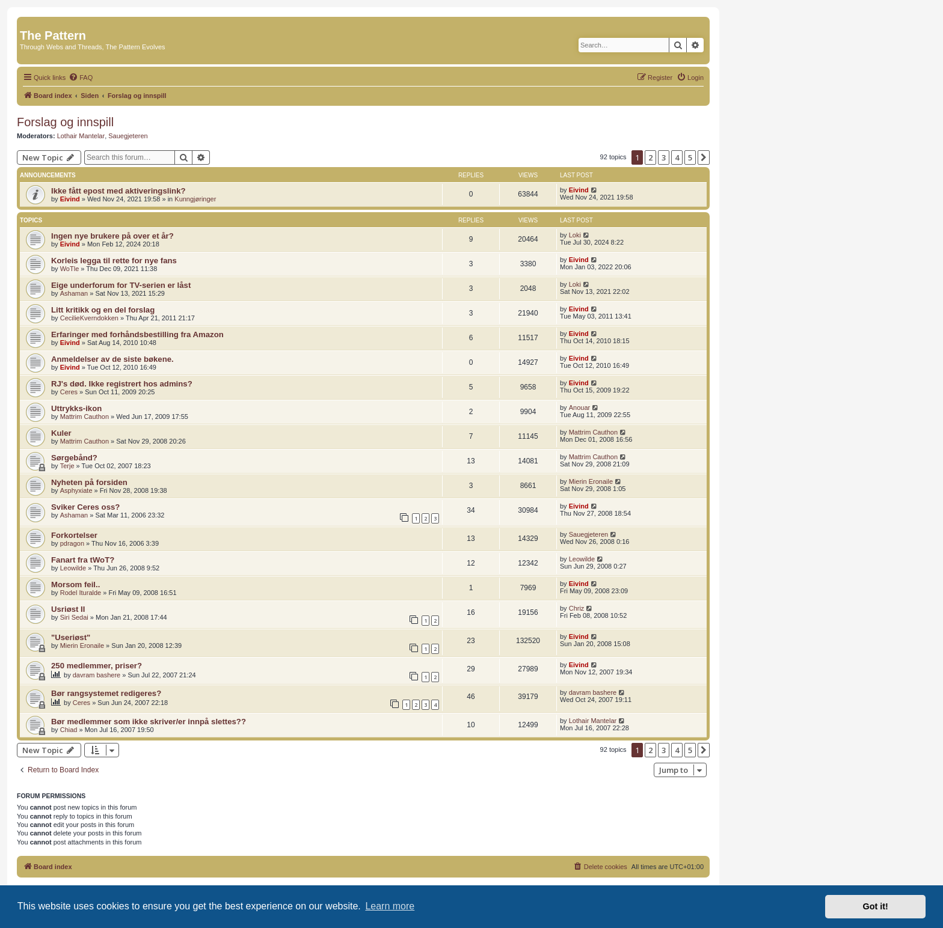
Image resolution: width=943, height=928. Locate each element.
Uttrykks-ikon (76, 408)
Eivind (70, 199)
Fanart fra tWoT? (82, 559)
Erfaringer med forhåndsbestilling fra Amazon (137, 334)
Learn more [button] (389, 906)
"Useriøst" (70, 637)
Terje (67, 465)
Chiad (69, 729)
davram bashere (97, 675)
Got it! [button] (875, 906)
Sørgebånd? (74, 457)
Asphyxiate (76, 490)
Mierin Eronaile (591, 481)
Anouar (579, 407)
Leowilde (73, 568)
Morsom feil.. (75, 584)
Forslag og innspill (65, 122)
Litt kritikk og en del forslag (103, 309)
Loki (575, 235)
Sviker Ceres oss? (85, 506)
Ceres (69, 391)
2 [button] (650, 157)
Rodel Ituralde (81, 592)
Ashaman (74, 293)
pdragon (72, 543)
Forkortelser (74, 535)
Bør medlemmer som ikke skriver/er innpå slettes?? (148, 721)
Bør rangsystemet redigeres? (106, 693)
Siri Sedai (74, 617)
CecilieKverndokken (89, 318)
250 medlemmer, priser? (96, 665)
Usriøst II (68, 609)
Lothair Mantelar (81, 135)
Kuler (61, 433)
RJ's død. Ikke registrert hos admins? (121, 383)
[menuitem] (81, 77)
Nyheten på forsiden (89, 482)
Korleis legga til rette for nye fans (114, 260)
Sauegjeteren (127, 135)
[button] (704, 157)
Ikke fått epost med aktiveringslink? (118, 190)
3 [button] (664, 157)
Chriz (577, 608)
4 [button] (677, 157)
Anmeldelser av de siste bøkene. (112, 359)
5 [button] (690, 157)
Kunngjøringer (195, 199)
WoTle (69, 268)
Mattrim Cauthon (84, 416)
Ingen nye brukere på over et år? (112, 235)
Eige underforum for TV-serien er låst (121, 285)
